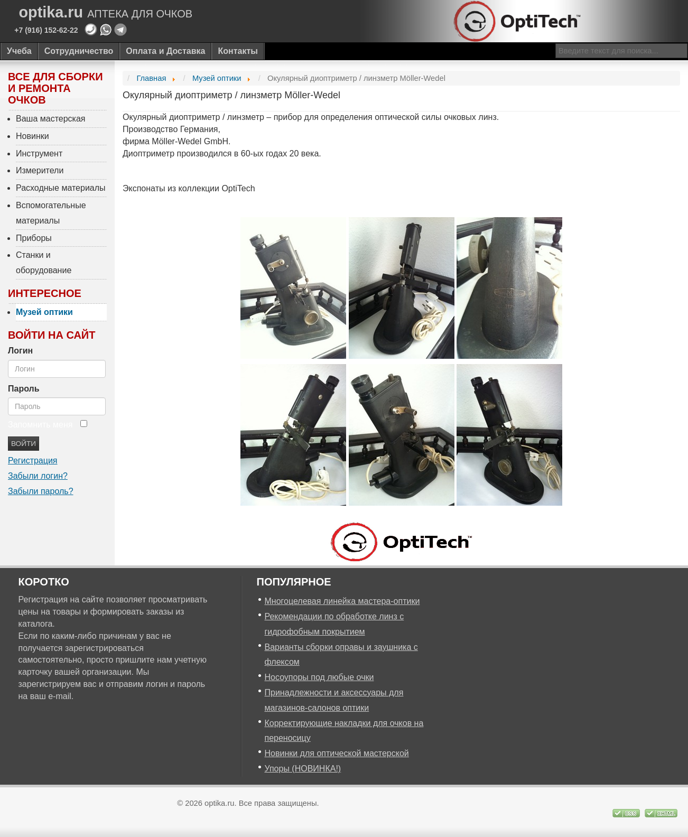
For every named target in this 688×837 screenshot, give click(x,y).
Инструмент (39, 153)
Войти (23, 444)
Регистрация (33, 460)
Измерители (39, 170)
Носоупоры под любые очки (319, 677)
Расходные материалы (61, 187)
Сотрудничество (79, 50)
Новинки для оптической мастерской (337, 753)
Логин (20, 350)
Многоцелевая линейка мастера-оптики (342, 601)
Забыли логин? (38, 475)
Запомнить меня (40, 424)
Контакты (237, 50)
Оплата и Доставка (165, 50)
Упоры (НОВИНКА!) (303, 768)
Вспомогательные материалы (51, 213)
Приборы (34, 238)
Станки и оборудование (43, 262)
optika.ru (106, 12)
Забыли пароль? (40, 491)
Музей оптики (44, 312)
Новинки (32, 136)
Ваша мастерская (51, 118)
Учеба (19, 50)
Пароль (24, 388)
